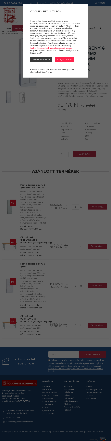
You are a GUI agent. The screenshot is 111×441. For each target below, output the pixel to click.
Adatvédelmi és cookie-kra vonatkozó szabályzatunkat (51, 48)
